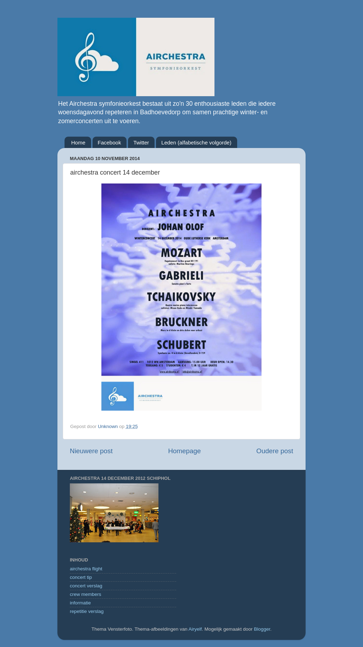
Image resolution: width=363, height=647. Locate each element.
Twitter (141, 142)
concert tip (81, 577)
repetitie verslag (87, 611)
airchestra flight (86, 568)
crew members (85, 594)
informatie (80, 602)
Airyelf (195, 629)
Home (78, 142)
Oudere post (274, 451)
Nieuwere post (91, 451)
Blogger (262, 629)
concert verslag (86, 585)
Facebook (109, 142)
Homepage (184, 451)
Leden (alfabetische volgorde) (196, 142)
